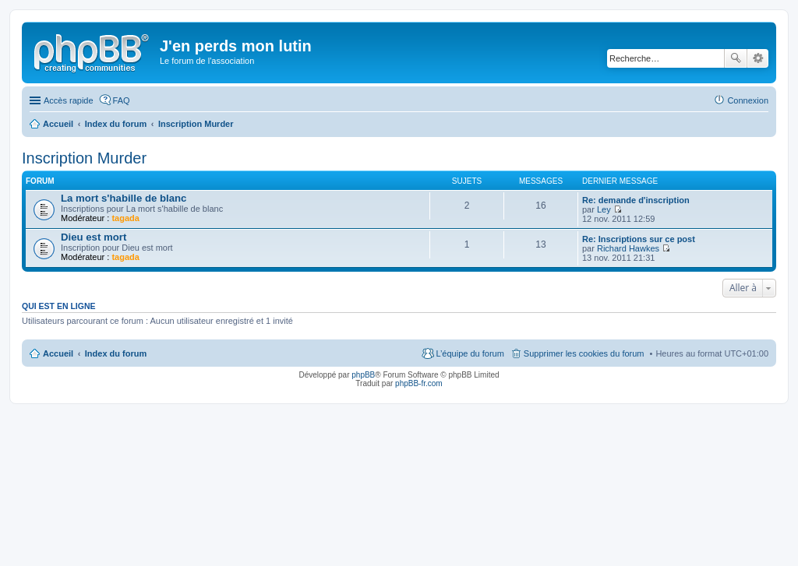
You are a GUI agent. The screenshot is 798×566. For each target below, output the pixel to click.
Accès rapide (69, 100)
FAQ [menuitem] (121, 100)
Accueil (58, 353)
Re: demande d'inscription (636, 200)
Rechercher (735, 58)
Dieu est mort (93, 237)
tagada (125, 218)
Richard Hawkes (628, 248)
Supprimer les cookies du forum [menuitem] (584, 353)
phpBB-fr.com (419, 383)
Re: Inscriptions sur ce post (638, 239)
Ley (604, 209)
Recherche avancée (757, 58)
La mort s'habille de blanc (123, 198)
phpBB (363, 375)
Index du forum (116, 353)
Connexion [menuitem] (747, 100)
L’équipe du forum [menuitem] (469, 353)
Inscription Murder (84, 158)
